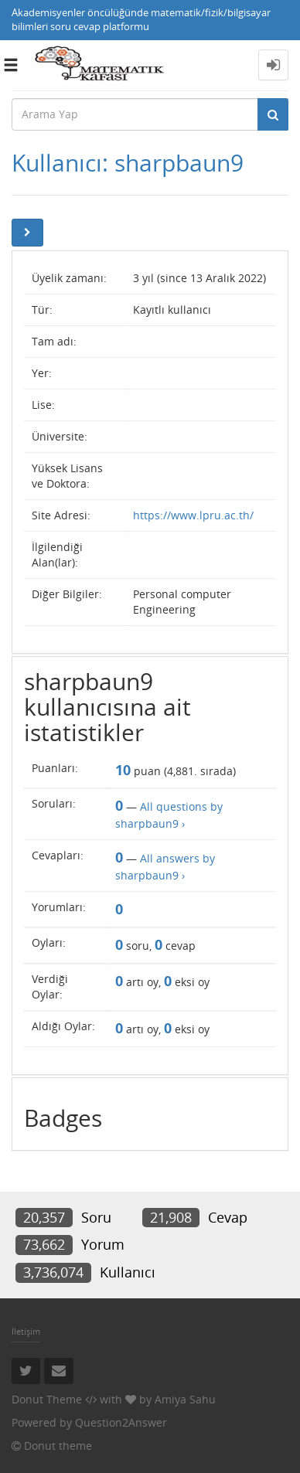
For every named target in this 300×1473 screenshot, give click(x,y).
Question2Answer (121, 1422)
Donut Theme (47, 1399)
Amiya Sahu (185, 1399)
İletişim (26, 1331)
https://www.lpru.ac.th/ (193, 515)
